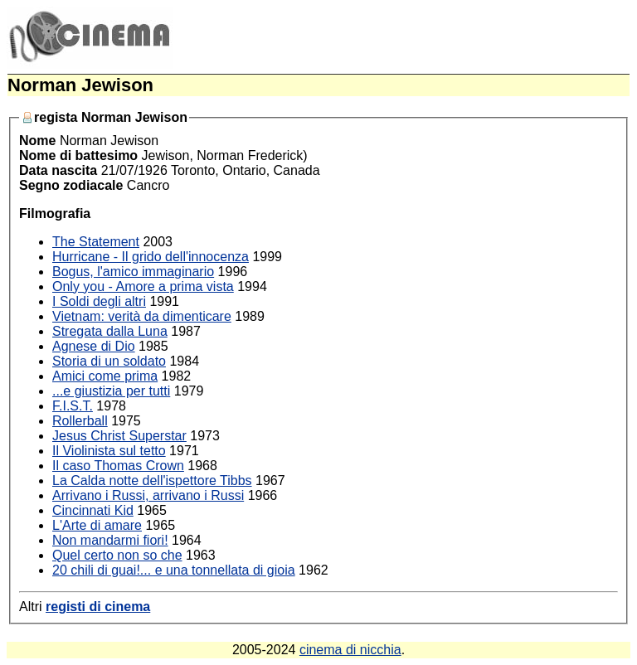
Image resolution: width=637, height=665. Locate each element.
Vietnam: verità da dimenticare (141, 316)
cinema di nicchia (350, 650)
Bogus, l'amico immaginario (133, 272)
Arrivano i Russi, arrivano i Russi (148, 495)
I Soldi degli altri (99, 301)
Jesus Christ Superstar (119, 436)
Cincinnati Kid (93, 510)
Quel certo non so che (117, 555)
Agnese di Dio (93, 346)
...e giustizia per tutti (111, 391)
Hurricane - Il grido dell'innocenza (150, 257)
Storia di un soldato (109, 361)
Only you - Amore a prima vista (143, 286)
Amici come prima (105, 376)
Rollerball (80, 421)
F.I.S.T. (72, 406)
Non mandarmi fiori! (110, 540)
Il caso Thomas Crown (118, 466)
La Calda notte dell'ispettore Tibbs (152, 480)
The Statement (95, 242)
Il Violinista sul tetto (109, 451)
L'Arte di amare (97, 525)
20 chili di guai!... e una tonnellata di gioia (173, 570)
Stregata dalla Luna (110, 331)
